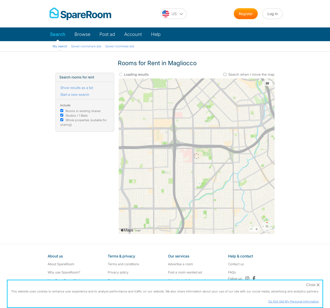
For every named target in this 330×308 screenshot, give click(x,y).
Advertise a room (180, 264)
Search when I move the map (251, 74)
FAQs (232, 272)
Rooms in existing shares (83, 111)
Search (57, 34)
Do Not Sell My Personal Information (293, 301)
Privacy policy (118, 272)
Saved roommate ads (120, 46)
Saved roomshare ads (86, 46)
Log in (272, 13)
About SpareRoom (61, 264)
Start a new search (74, 94)
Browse (82, 34)
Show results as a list (76, 88)
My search (60, 46)
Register (246, 13)
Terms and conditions (123, 264)
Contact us (236, 264)
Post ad (107, 34)
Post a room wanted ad (185, 272)
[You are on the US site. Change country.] (173, 13)
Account (133, 34)
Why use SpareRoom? (64, 272)
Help (156, 34)
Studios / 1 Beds (77, 115)
